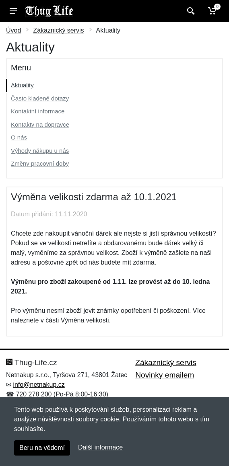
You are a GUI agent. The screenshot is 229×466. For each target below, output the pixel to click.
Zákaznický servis (58, 30)
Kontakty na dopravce (40, 124)
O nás (19, 137)
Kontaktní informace (37, 111)
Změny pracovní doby (40, 163)
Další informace (100, 447)
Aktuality (22, 85)
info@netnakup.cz (38, 384)
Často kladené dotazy (40, 98)
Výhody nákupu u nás (40, 150)
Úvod (13, 30)
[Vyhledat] (189, 10)
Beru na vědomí (42, 447)
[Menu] (13, 11)
